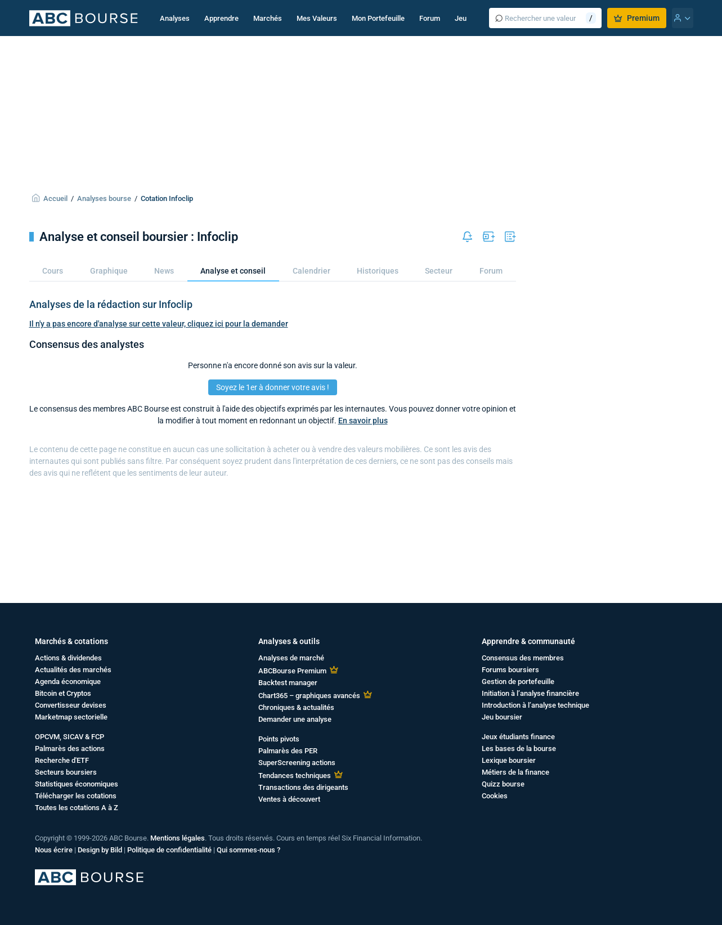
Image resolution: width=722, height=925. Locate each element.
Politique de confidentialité (169, 850)
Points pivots (278, 739)
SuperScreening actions (296, 762)
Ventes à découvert (289, 799)
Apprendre (221, 18)
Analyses (175, 18)
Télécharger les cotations (75, 796)
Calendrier (311, 270)
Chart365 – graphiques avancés (309, 695)
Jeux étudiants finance (518, 736)
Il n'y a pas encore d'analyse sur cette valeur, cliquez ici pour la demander (158, 323)
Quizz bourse (503, 784)
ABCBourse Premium (292, 671)
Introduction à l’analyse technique (535, 705)
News (164, 270)
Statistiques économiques (76, 784)
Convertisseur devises (70, 705)
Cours (52, 270)
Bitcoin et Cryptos (63, 693)
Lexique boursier (509, 760)
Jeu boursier (502, 717)
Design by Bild (100, 850)
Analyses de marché (291, 658)
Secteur (438, 270)
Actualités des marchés (73, 669)
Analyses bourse (104, 198)
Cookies (495, 796)
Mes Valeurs (317, 18)
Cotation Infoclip (167, 198)
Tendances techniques (294, 775)
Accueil (55, 198)
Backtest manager (287, 682)
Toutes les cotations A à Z (76, 807)
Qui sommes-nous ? (248, 850)
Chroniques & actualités (296, 707)
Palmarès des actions (70, 748)
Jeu (461, 18)
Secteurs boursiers (66, 772)
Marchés (267, 18)
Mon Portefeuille (378, 18)
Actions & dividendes (68, 658)
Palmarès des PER (287, 751)
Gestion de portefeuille (518, 681)
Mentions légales (177, 838)
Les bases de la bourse (519, 748)
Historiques (377, 270)
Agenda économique (68, 681)
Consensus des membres (523, 658)
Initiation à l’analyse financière (530, 693)
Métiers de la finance (515, 772)
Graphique (109, 270)
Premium (637, 18)
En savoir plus (363, 420)
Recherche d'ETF (62, 760)
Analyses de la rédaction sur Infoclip (110, 304)
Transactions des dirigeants (303, 787)
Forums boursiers (510, 669)
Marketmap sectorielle (71, 717)
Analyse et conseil (233, 270)
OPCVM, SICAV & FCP (69, 736)
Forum (429, 18)
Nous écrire (54, 850)
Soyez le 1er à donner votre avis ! (272, 387)
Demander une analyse (294, 719)
